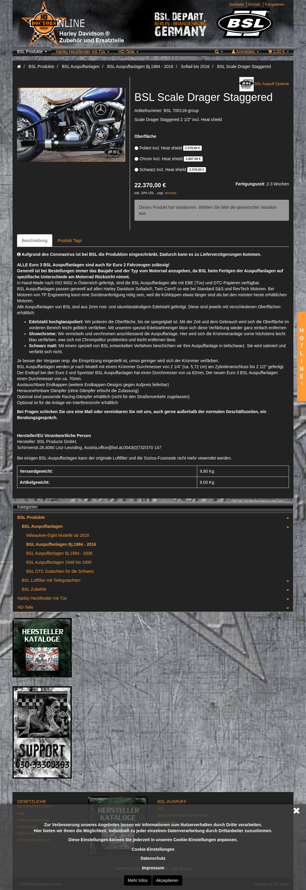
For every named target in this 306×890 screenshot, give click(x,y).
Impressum (153, 867)
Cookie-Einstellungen (152, 849)
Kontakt (254, 4)
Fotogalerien (274, 4)
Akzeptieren (167, 880)
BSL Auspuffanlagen (157, 526)
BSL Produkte (32, 51)
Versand (170, 193)
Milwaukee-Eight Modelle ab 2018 (57, 535)
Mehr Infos (138, 880)
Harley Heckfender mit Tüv (82, 51)
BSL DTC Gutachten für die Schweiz (60, 571)
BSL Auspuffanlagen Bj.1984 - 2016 (61, 544)
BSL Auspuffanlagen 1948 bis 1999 (58, 562)
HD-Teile (128, 51)
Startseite (236, 4)
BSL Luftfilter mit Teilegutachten (157, 580)
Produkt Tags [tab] (70, 240)
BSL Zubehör (157, 589)
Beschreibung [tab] (35, 240)
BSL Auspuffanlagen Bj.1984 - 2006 (59, 553)
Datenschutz (152, 858)
